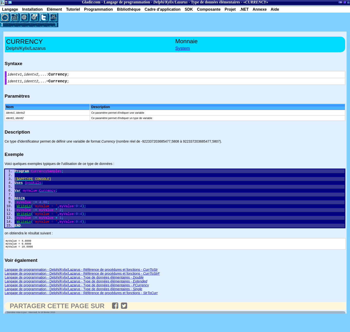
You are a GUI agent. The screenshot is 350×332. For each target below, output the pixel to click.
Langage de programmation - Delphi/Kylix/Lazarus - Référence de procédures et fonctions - (81, 285)
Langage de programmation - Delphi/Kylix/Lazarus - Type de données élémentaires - (74, 292)
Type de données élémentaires (215, 2)
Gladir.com (91, 2)
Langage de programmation (127, 2)
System (182, 48)
